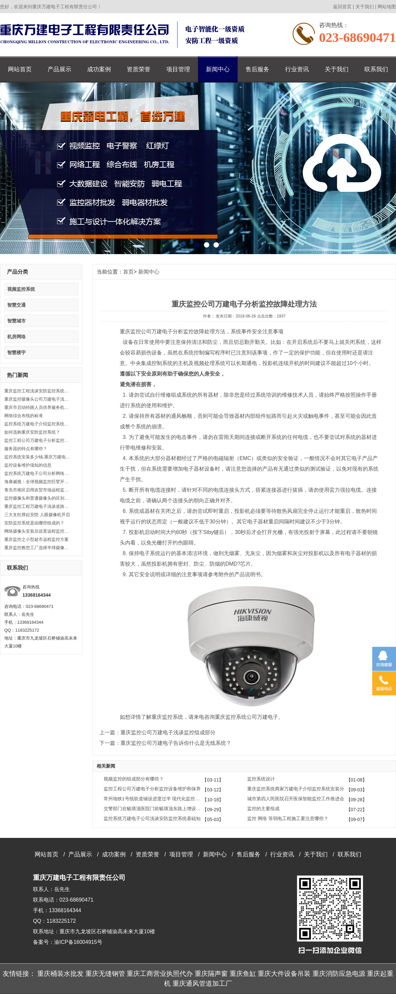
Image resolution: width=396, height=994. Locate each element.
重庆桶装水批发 (60, 973)
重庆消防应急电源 (339, 973)
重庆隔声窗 (211, 973)
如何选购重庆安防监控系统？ (32, 432)
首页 (128, 272)
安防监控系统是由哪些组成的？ (34, 522)
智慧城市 (16, 320)
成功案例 (99, 69)
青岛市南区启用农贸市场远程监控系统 (37, 489)
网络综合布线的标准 (23, 415)
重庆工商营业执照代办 (160, 973)
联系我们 (376, 69)
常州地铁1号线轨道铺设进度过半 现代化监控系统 (153, 798)
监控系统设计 (261, 778)
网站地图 (387, 6)
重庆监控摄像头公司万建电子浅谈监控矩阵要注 (37, 399)
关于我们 (364, 6)
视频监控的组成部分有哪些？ (134, 778)
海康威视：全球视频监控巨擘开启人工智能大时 (37, 481)
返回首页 (342, 6)
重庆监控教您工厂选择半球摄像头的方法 (37, 547)
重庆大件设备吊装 (284, 973)
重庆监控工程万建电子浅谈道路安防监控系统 (37, 506)
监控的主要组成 (263, 808)
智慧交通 (16, 305)
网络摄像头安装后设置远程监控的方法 (37, 531)
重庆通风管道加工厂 (202, 983)
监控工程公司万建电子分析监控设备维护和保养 (37, 440)
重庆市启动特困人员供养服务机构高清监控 (37, 407)
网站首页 (20, 69)
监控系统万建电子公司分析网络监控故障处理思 (37, 473)
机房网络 (16, 336)
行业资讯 (297, 69)
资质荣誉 (138, 69)
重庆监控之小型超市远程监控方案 (36, 539)
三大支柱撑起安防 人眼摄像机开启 (37, 514)
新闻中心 (218, 69)
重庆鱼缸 (243, 973)
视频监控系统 (21, 289)
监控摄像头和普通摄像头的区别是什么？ (37, 498)
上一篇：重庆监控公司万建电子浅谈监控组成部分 (157, 732)
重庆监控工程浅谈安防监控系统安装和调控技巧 (37, 390)
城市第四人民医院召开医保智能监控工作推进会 (295, 798)
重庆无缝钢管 (105, 973)
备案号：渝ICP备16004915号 (67, 942)
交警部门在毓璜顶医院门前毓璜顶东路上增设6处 (153, 808)
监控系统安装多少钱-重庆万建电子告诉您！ (37, 456)
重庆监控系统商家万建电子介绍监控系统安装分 (295, 788)
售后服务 (257, 69)
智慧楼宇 (16, 352)
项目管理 (178, 69)
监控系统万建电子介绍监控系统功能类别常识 (37, 423)
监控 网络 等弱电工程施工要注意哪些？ (287, 818)
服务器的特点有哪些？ (25, 448)
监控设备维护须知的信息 (27, 465)
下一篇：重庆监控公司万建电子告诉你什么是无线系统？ (165, 743)
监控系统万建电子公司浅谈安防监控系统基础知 (152, 818)
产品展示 (59, 69)
